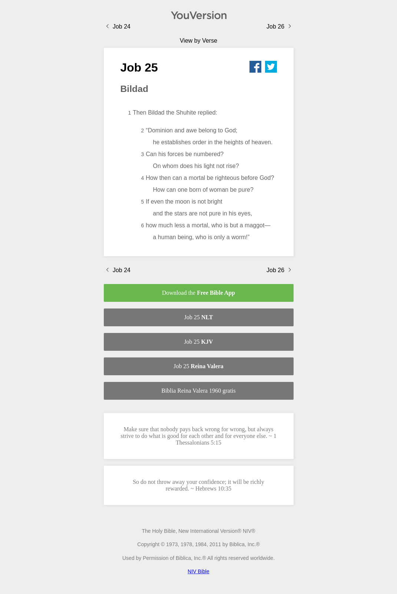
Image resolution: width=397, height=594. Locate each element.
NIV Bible (198, 571)
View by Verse (198, 40)
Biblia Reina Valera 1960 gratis (198, 390)
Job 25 (198, 317)
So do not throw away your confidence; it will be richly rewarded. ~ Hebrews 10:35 (198, 485)
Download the (198, 293)
